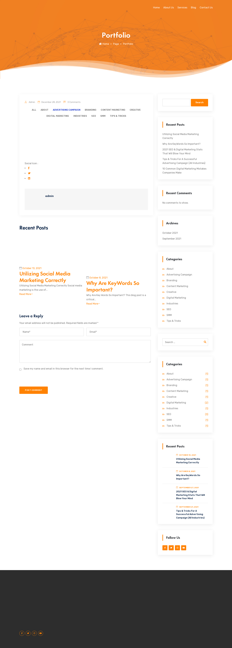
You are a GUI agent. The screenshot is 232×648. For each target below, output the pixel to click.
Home (156, 7)
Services (182, 7)
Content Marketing (113, 110)
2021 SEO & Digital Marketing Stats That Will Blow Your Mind (182, 151)
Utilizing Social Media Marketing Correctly (44, 279)
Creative (135, 110)
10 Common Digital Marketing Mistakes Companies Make (184, 170)
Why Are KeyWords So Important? (112, 288)
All (34, 110)
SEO (93, 116)
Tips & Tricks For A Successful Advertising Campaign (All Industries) (183, 161)
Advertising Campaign (66, 110)
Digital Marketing (57, 116)
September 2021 (171, 238)
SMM (103, 116)
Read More (26, 296)
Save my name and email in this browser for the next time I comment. (63, 370)
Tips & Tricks (118, 116)
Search (199, 102)
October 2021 (170, 232)
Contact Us (206, 7)
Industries (80, 116)
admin (30, 102)
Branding (91, 110)
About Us (168, 7)
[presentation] (41, 383)
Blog (193, 7)
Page (116, 43)
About (44, 110)
